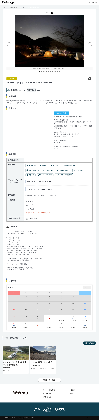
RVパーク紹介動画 (49, 390)
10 (59, 71)
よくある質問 (47, 393)
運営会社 (7, 418)
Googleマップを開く (61, 113)
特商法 (32, 418)
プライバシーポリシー (17, 418)
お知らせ (73, 390)
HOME (5, 7)
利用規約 (26, 418)
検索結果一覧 (13, 7)
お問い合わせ (47, 397)
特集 (71, 393)
